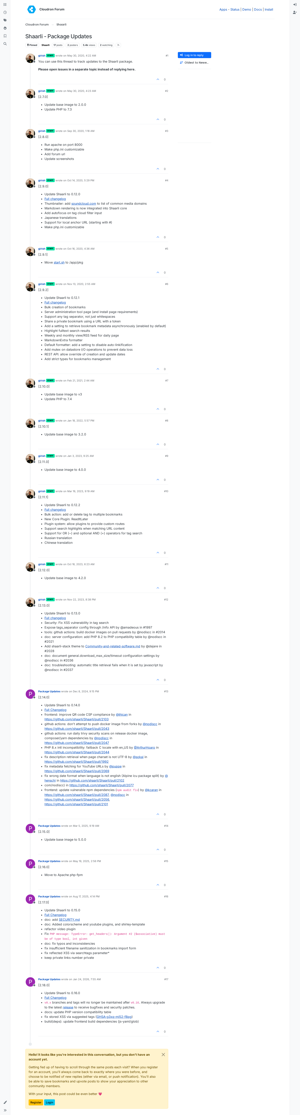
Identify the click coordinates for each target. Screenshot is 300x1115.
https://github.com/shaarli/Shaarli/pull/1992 (77, 762)
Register (35, 1102)
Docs (258, 9)
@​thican (122, 714)
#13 (166, 691)
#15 (166, 861)
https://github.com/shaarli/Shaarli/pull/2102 (92, 780)
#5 (166, 248)
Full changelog (55, 199)
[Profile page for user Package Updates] (30, 694)
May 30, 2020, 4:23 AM (81, 90)
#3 (166, 130)
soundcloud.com (83, 203)
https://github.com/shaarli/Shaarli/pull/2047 (77, 743)
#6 (166, 284)
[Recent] (5, 12)
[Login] (294, 5)
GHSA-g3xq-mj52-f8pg (114, 1017)
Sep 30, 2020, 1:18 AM (81, 130)
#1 (167, 55)
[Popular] (5, 28)
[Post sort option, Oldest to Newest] (194, 63)
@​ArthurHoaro (144, 747)
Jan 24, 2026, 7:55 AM (87, 979)
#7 (166, 380)
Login (49, 1102)
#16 (166, 896)
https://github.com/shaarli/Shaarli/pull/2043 (77, 729)
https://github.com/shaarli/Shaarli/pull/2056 (77, 799)
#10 (166, 491)
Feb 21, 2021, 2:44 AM (80, 380)
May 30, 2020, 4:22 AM (81, 55)
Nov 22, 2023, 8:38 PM (81, 599)
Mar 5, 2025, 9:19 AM (86, 825)
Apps (223, 9)
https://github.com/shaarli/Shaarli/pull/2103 (77, 719)
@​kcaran (151, 790)
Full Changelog (55, 710)
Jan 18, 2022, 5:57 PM (80, 420)
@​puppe (115, 766)
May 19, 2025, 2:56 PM (87, 861)
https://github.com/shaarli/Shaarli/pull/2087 (77, 795)
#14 (166, 825)
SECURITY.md (69, 920)
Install (269, 9)
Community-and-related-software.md (112, 646)
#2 (166, 90)
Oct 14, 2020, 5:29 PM (80, 180)
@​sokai (138, 757)
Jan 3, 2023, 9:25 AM (80, 455)
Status (234, 9)
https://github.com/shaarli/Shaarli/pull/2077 (101, 785)
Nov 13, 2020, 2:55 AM (81, 284)
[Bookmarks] (5, 36)
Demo (246, 9)
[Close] (163, 1054)
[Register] (294, 12)
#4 (166, 180)
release (68, 1007)
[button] (5, 1102)
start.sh (59, 262)
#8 (166, 420)
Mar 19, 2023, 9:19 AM (81, 491)
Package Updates (49, 691)
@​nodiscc (150, 724)
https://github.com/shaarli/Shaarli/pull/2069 (77, 771)
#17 (166, 979)
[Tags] (5, 20)
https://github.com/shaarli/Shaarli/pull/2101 (76, 804)
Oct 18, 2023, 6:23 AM (81, 564)
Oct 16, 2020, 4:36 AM (81, 248)
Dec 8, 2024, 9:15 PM (86, 691)
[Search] (5, 44)
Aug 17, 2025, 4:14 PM (86, 896)
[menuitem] (294, 5)
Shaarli (45, 45)
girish (41, 55)
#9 (166, 455)
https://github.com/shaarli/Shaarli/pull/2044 (77, 752)
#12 (166, 599)
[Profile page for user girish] (30, 58)
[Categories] (5, 5)
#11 (166, 564)
